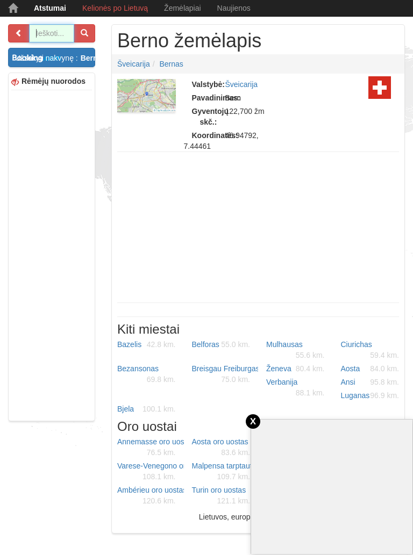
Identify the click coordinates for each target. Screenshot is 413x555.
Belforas (221, 344)
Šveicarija (133, 64)
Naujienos (234, 8)
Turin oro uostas (221, 496)
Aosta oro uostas (221, 447)
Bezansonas (146, 374)
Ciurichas (370, 350)
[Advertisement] (51, 254)
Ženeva (295, 368)
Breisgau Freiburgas (225, 374)
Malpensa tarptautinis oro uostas (225, 472)
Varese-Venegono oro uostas (150, 472)
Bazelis (146, 344)
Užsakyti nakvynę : (55, 58)
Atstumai (50, 8)
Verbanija (295, 388)
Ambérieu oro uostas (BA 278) (150, 496)
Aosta (370, 368)
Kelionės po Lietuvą (115, 8)
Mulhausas (295, 350)
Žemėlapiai (182, 8)
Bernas (171, 64)
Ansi (370, 382)
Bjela (146, 408)
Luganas (370, 395)
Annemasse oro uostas (150, 447)
